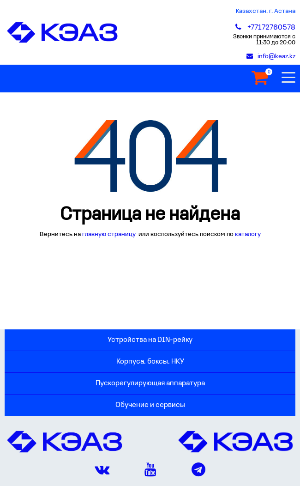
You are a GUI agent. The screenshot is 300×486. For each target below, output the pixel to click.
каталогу (248, 234)
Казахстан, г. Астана (265, 11)
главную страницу (109, 234)
